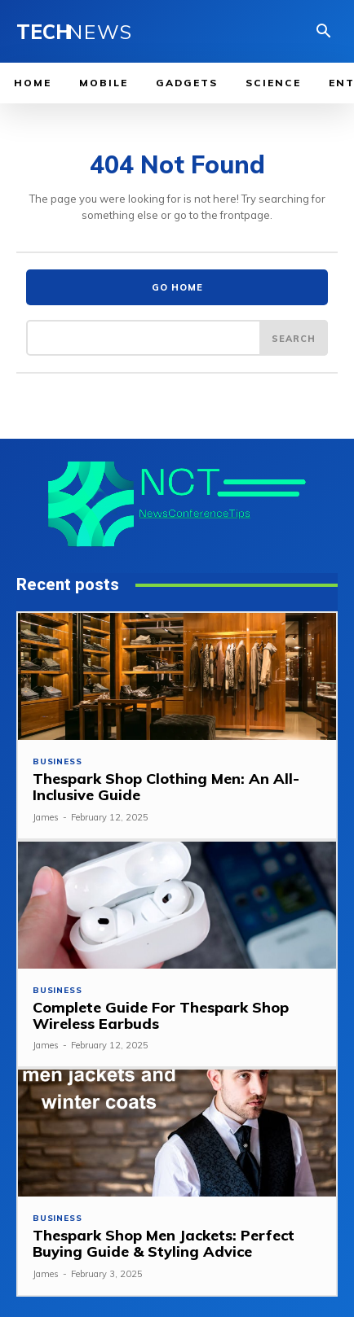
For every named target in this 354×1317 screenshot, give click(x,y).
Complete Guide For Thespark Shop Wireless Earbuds (161, 1015)
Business (57, 762)
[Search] (293, 338)
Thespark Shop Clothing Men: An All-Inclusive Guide (166, 786)
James (46, 817)
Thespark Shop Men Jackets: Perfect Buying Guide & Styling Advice (163, 1243)
